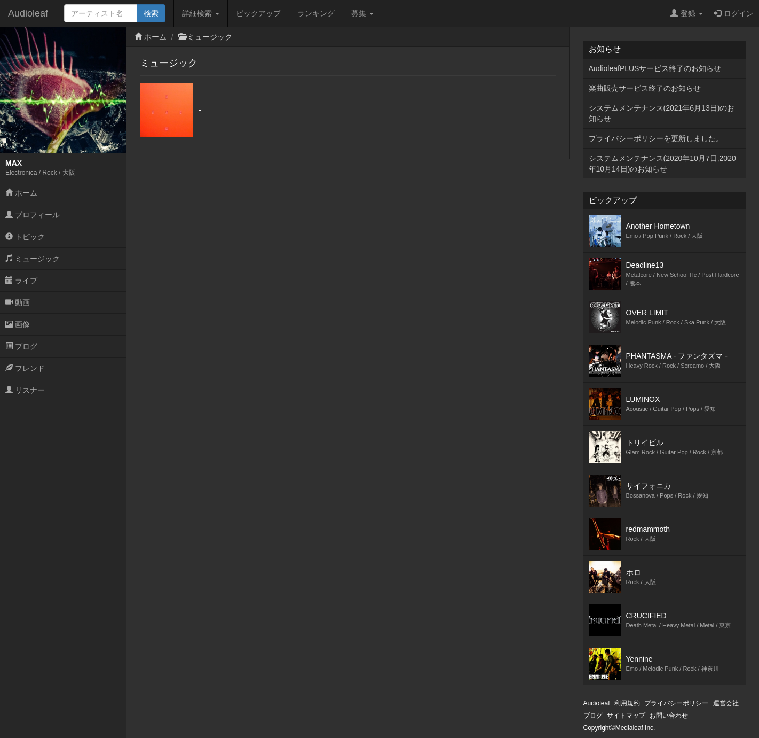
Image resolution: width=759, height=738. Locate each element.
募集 (362, 13)
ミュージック (32, 258)
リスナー (25, 390)
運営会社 (726, 703)
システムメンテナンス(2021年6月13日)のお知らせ (662, 113)
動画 (17, 302)
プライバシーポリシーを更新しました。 (656, 138)
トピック (25, 236)
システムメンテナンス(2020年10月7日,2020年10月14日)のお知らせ (662, 163)
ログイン (734, 13)
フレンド (25, 368)
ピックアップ (258, 13)
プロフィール (32, 215)
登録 (686, 13)
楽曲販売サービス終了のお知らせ (645, 88)
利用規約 (627, 703)
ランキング (316, 13)
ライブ (21, 280)
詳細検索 (200, 13)
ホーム (21, 193)
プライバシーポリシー (676, 703)
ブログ (21, 346)
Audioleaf (28, 13)
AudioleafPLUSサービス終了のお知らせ (655, 68)
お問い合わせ (669, 715)
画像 (17, 324)
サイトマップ (626, 715)
